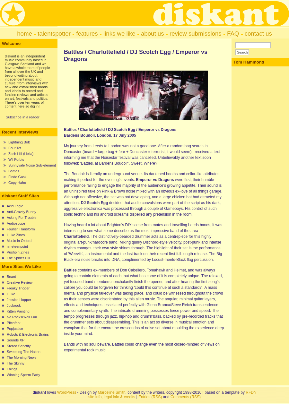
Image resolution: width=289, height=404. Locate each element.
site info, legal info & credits (111, 397)
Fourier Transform (21, 229)
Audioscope (16, 223)
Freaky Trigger (18, 288)
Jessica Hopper (19, 300)
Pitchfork (14, 323)
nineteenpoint (17, 246)
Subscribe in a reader (22, 117)
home (24, 33)
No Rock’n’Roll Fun (22, 317)
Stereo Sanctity (19, 346)
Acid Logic (15, 206)
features (87, 33)
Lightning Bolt (19, 142)
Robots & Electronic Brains (28, 334)
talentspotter (54, 33)
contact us (258, 33)
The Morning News (21, 357)
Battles (13, 171)
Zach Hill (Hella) (20, 154)
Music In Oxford (19, 241)
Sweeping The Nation (23, 352)
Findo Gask (17, 177)
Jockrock (14, 305)
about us (152, 33)
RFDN (251, 392)
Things (12, 369)
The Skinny (15, 363)
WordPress (66, 392)
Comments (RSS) (186, 397)
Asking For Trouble (21, 217)
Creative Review (19, 282)
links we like (119, 33)
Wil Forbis (16, 159)
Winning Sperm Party (23, 375)
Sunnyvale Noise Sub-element (32, 165)
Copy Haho (17, 183)
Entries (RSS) (150, 397)
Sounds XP (15, 340)
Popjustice (15, 329)
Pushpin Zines (18, 252)
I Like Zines (16, 235)
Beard (11, 277)
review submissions (196, 33)
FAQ (233, 33)
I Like (11, 294)
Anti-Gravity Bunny (21, 212)
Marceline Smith (112, 392)
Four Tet (14, 148)
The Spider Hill (18, 258)
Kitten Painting (18, 311)
